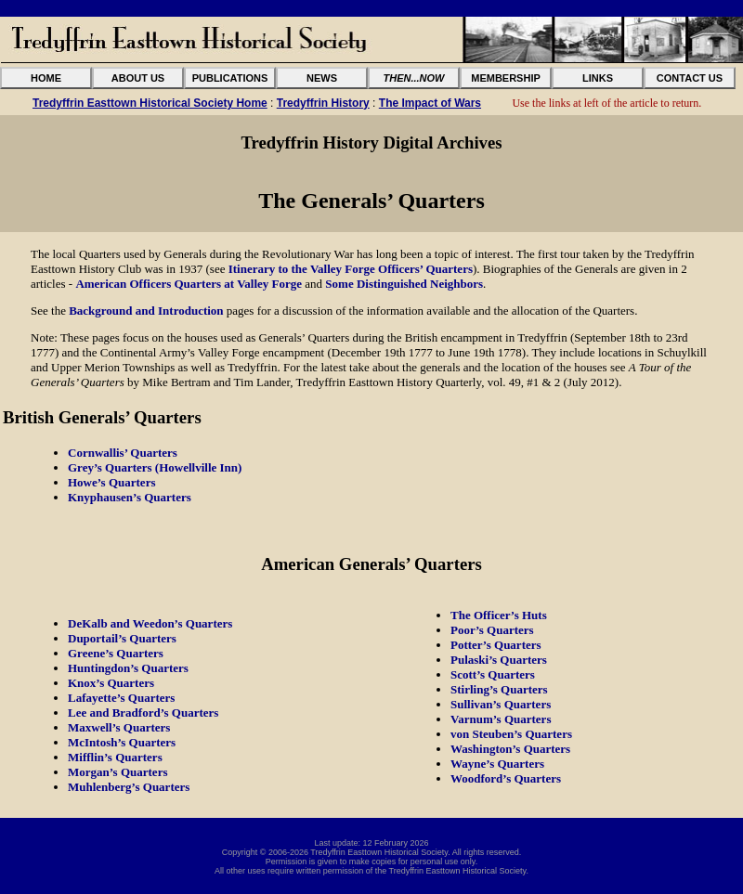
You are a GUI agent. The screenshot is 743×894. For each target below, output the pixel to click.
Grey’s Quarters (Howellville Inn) (154, 467)
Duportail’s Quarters (122, 638)
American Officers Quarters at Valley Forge (188, 284)
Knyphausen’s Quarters (129, 497)
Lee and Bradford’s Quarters (143, 712)
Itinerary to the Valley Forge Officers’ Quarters (350, 269)
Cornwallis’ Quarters (122, 453)
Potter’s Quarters (495, 645)
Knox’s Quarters (111, 683)
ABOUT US (137, 78)
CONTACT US (690, 78)
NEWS (321, 78)
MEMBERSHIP (506, 78)
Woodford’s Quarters (505, 778)
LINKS (597, 78)
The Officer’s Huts (498, 615)
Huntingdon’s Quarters (128, 668)
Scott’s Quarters (492, 674)
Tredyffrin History (323, 103)
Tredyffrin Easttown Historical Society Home (150, 103)
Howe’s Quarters (111, 482)
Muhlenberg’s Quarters (128, 787)
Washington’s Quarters (510, 749)
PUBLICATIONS (230, 78)
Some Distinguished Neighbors (404, 284)
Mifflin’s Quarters (115, 757)
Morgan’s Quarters (117, 772)
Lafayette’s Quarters (121, 698)
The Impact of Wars (430, 103)
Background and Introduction (146, 310)
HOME (46, 78)
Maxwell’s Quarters (119, 727)
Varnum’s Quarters (500, 719)
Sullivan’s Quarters (500, 704)
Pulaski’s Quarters (498, 660)
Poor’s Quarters (492, 630)
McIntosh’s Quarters (122, 742)
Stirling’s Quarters (499, 689)
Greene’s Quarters (115, 653)
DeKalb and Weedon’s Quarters (150, 623)
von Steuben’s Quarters (511, 734)
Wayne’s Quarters (497, 764)
